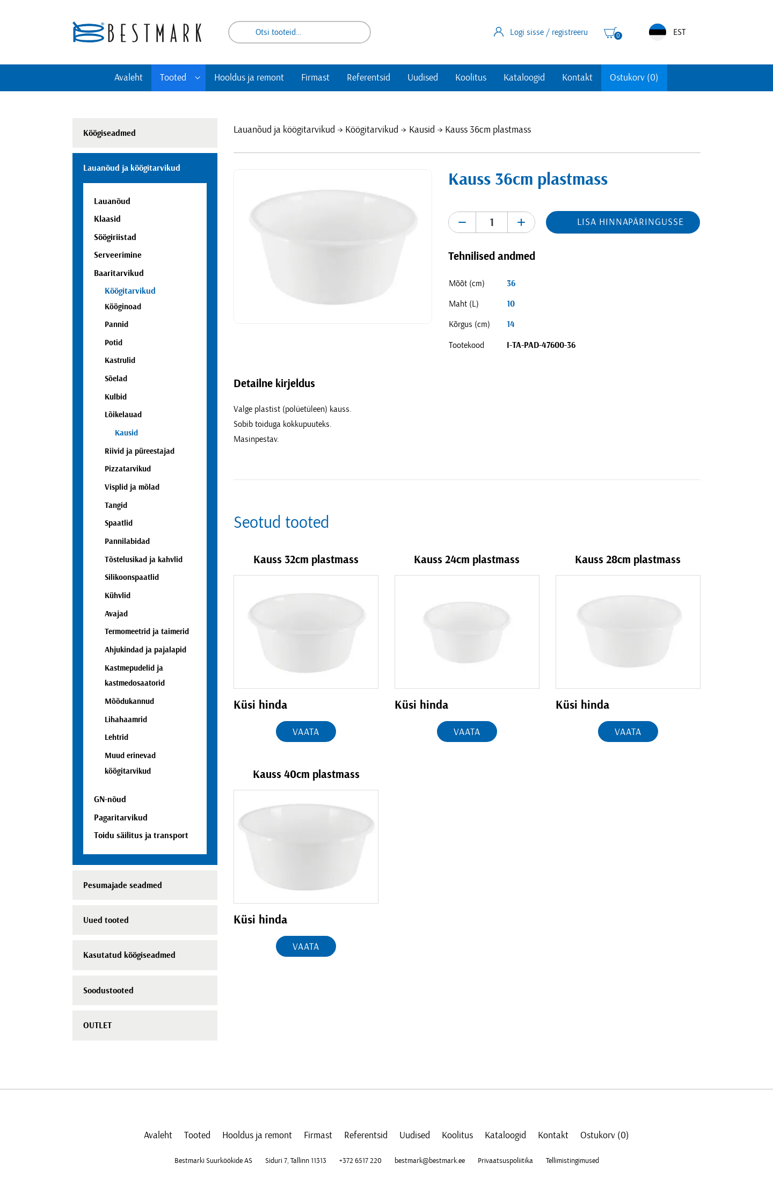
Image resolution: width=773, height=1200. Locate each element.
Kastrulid (120, 361)
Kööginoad (123, 307)
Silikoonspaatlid (132, 577)
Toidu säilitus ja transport (141, 835)
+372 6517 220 (360, 1161)
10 (511, 304)
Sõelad (116, 379)
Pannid (116, 325)
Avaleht (128, 78)
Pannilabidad (127, 541)
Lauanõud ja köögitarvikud (284, 130)
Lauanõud (112, 201)
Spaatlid (119, 523)
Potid (113, 343)
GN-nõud (110, 799)
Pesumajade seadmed (122, 885)
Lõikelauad (123, 415)
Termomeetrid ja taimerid (147, 632)
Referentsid (368, 78)
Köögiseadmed (109, 133)
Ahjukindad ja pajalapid (145, 650)
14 (511, 324)
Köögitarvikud (371, 130)
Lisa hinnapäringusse (630, 222)
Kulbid (116, 397)
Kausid (422, 130)
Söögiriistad (115, 237)
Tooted (173, 78)
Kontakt (577, 78)
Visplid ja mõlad (132, 487)
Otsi (355, 32)
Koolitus (470, 78)
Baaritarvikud (119, 273)
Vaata (306, 732)
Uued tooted (106, 920)
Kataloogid (524, 78)
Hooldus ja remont (249, 78)
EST (667, 32)
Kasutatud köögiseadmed (129, 955)
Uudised (422, 78)
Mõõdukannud (129, 701)
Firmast (315, 78)
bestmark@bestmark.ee (430, 1161)
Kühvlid (117, 596)
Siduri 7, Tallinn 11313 (295, 1161)
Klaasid (107, 219)
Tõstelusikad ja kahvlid (144, 560)
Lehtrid (116, 737)
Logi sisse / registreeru (541, 32)
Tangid (116, 505)
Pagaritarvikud (121, 817)
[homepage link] (136, 31)
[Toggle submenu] (197, 77)
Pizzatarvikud (128, 469)
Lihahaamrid (126, 720)
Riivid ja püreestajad (139, 451)
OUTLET (97, 1025)
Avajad (116, 614)
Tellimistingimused (572, 1161)
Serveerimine (118, 255)
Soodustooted (108, 990)
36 (511, 283)
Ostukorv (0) (634, 78)
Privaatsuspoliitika (505, 1161)
